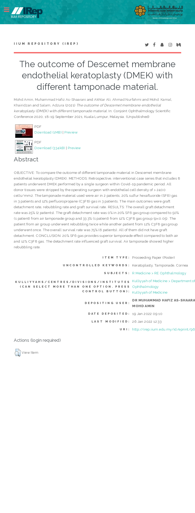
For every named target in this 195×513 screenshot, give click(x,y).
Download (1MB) (48, 132)
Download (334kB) (49, 148)
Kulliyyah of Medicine (149, 292)
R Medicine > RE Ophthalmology (159, 273)
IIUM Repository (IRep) (46, 44)
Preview (71, 132)
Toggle (9, 10)
